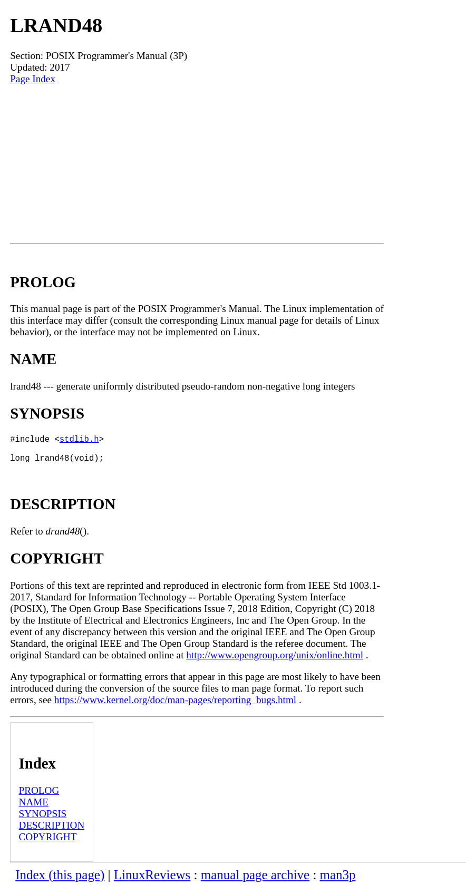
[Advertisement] (197, 164)
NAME (34, 808)
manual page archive (255, 881)
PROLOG (39, 796)
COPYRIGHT (48, 843)
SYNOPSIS (43, 819)
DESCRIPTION (52, 831)
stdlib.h (79, 440)
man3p (338, 881)
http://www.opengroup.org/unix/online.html (274, 661)
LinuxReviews (152, 881)
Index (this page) (59, 881)
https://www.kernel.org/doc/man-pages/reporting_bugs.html (175, 706)
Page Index (32, 78)
